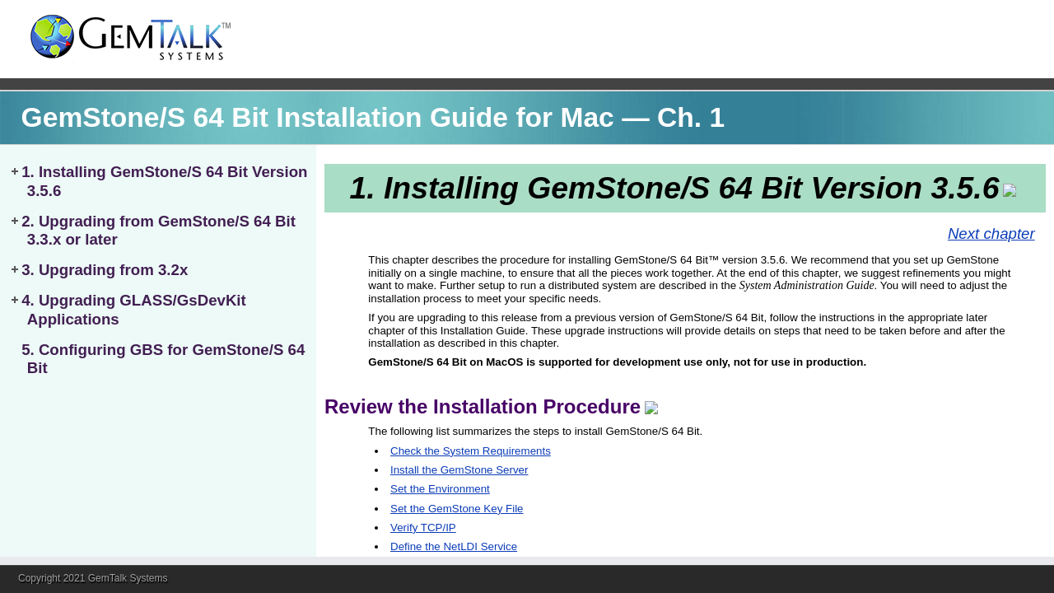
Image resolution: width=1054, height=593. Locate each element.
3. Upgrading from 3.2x (104, 269)
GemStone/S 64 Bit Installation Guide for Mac (317, 117)
